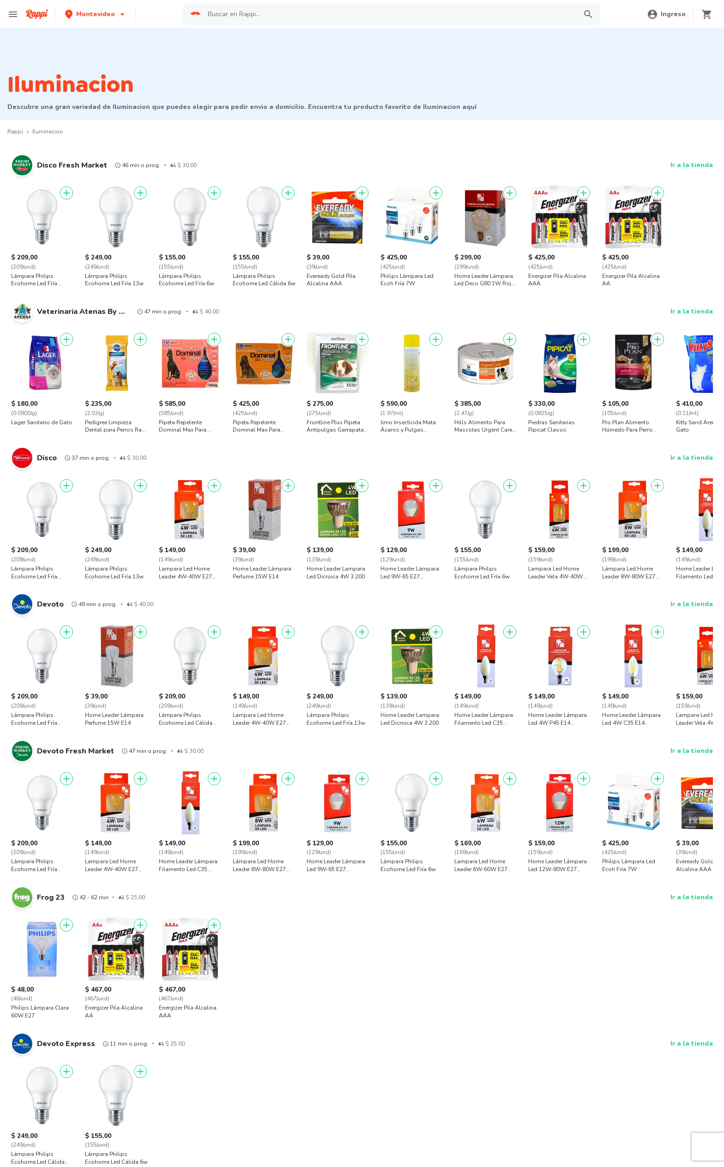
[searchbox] (389, 14)
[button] (95, 14)
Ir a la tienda (691, 165)
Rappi (15, 131)
